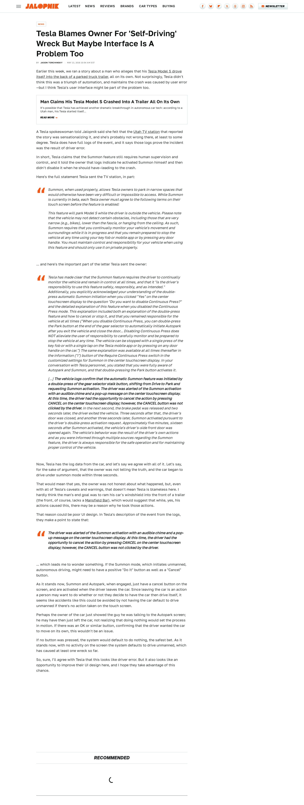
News (90, 6)
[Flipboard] (219, 6)
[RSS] (251, 6)
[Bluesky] (211, 6)
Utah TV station (146, 132)
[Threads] (235, 6)
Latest (74, 6)
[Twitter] (227, 6)
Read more (47, 117)
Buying (168, 6)
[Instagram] (243, 6)
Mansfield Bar (96, 500)
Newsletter (273, 6)
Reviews (107, 6)
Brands (127, 6)
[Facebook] (203, 6)
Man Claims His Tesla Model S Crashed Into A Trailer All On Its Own (110, 101)
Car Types (148, 6)
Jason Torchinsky (51, 62)
